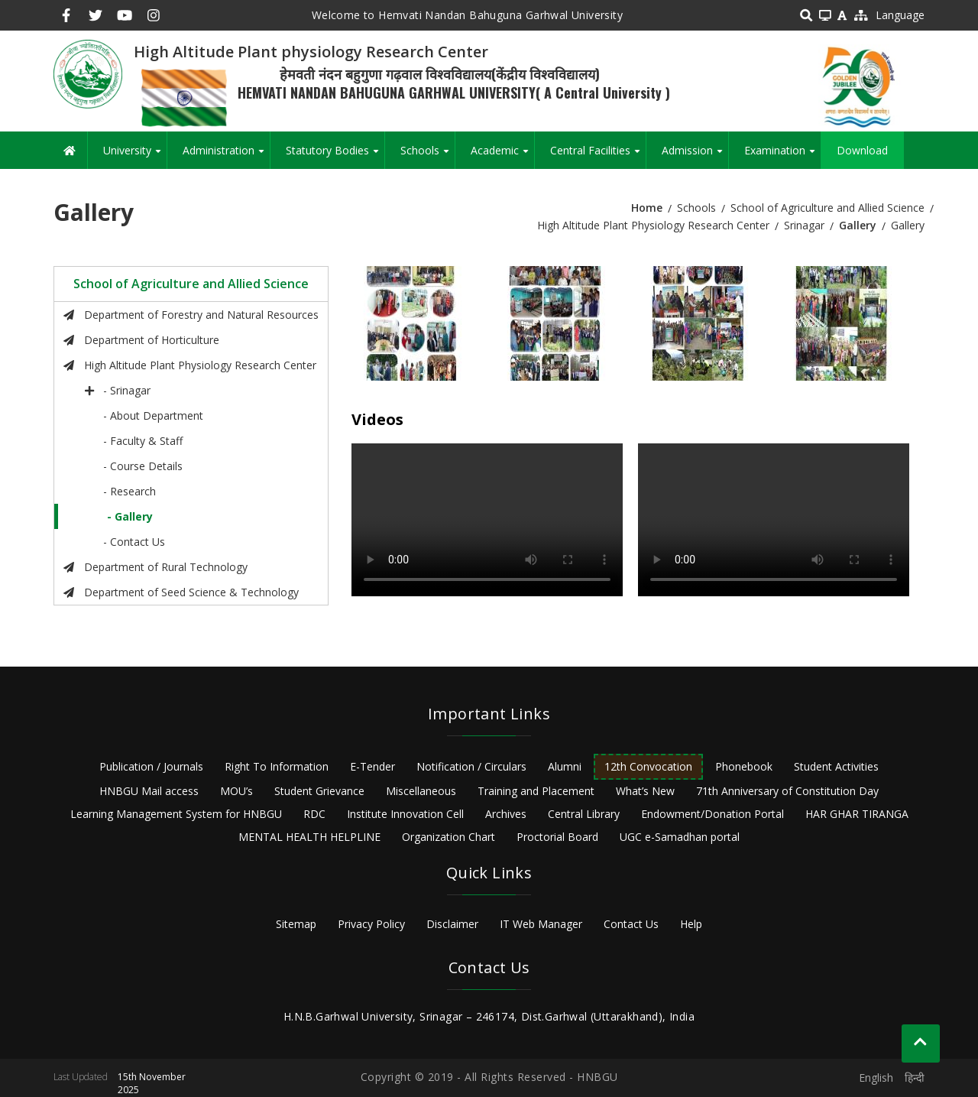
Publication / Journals (151, 766)
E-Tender (372, 766)
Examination (782, 156)
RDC (314, 814)
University (135, 156)
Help (691, 924)
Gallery (857, 225)
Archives (505, 814)
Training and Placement (536, 791)
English (876, 1077)
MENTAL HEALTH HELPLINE (309, 836)
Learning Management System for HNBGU (176, 814)
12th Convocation (648, 766)
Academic (502, 156)
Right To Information (277, 766)
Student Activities (836, 766)
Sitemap (296, 924)
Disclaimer (452, 924)
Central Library (584, 814)
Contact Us (631, 924)
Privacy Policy (371, 924)
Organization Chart (448, 836)
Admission (695, 156)
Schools (427, 156)
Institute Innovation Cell (405, 814)
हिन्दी (915, 1077)
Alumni (564, 766)
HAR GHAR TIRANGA (856, 814)
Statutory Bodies (335, 156)
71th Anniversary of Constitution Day (787, 791)
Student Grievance (319, 791)
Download (862, 150)
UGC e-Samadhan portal (680, 836)
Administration (226, 156)
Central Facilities (598, 156)
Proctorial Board (557, 836)
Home (646, 207)
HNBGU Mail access (149, 791)
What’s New (645, 791)
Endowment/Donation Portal (712, 814)
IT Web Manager (541, 924)
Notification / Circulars (471, 766)
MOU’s (236, 791)
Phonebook (743, 766)
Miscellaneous (421, 791)
